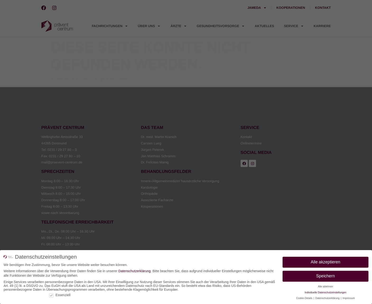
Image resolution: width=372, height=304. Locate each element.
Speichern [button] (325, 276)
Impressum (349, 298)
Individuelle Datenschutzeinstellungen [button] (325, 292)
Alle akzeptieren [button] (325, 262)
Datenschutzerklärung (134, 271)
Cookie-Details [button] (304, 298)
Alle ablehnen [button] (325, 286)
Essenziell (59, 295)
